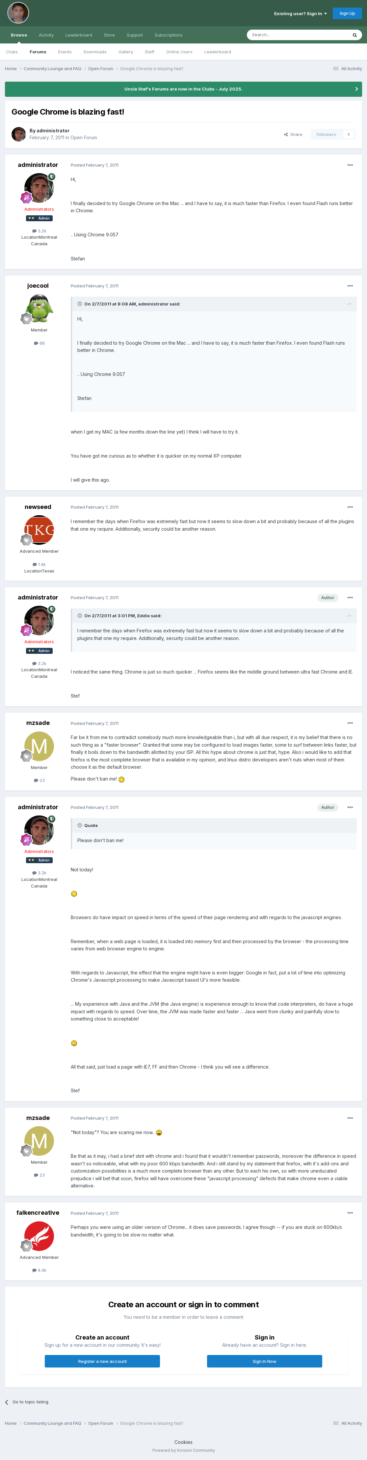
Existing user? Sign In (300, 13)
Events (65, 51)
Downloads (95, 51)
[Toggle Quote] (80, 303)
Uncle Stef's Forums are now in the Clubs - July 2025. (183, 89)
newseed (38, 506)
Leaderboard (217, 51)
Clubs (12, 51)
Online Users (179, 51)
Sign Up (347, 13)
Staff (149, 51)
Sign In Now (264, 1361)
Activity (46, 35)
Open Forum (83, 137)
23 (39, 780)
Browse (19, 37)
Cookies (183, 1442)
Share (293, 134)
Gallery (125, 51)
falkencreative (37, 1212)
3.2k (39, 230)
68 (39, 343)
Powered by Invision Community (183, 1450)
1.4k (39, 564)
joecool (38, 285)
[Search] (280, 35)
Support (135, 35)
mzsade (38, 722)
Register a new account (102, 1361)
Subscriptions (169, 35)
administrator (53, 130)
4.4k (39, 1270)
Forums (38, 51)
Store (109, 35)
